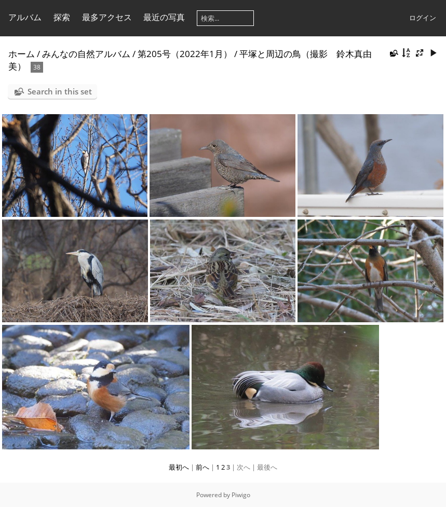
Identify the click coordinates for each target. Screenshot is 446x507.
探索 (61, 17)
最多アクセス (107, 17)
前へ (202, 467)
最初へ (179, 467)
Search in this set (60, 91)
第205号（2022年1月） (185, 54)
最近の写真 (164, 17)
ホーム (21, 54)
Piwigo (241, 494)
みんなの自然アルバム (86, 54)
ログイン (422, 17)
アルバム (25, 17)
